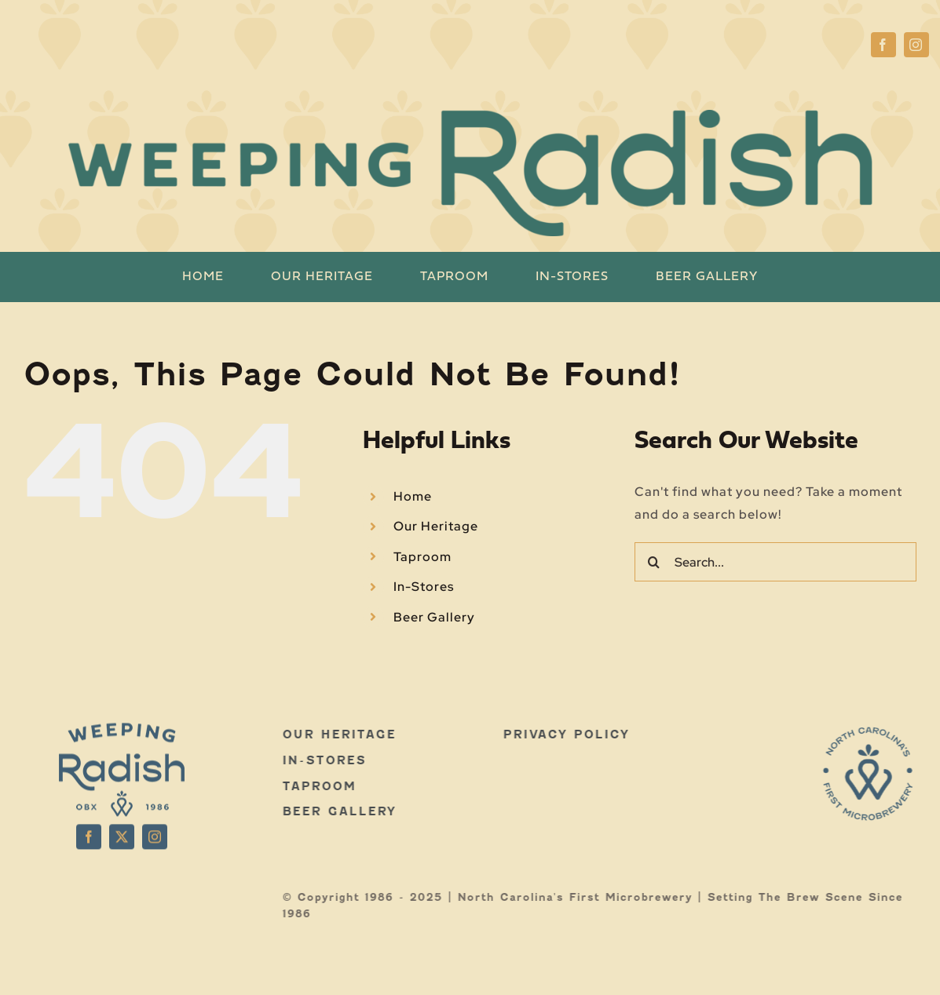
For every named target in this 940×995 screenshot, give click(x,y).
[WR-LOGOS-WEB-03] (872, 731)
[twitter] (121, 832)
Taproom (422, 557)
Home (412, 496)
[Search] (654, 561)
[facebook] (883, 44)
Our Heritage (435, 526)
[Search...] (775, 561)
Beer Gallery (434, 617)
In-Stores (423, 586)
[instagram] (916, 44)
